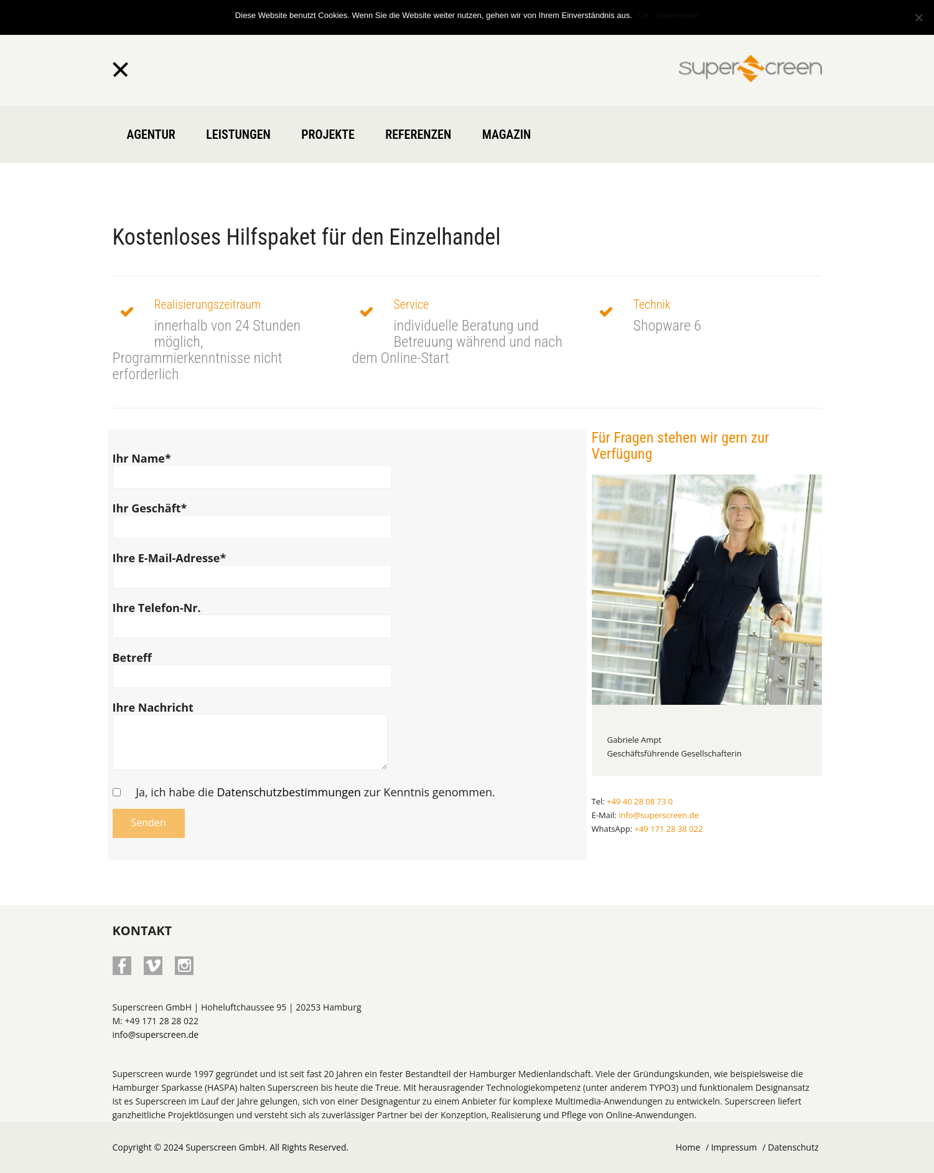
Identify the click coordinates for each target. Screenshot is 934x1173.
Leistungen (238, 134)
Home (688, 1147)
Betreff (252, 667)
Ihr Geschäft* (252, 517)
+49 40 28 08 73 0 (640, 801)
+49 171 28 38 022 (668, 828)
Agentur (151, 134)
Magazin (506, 134)
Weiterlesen (677, 15)
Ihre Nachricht (250, 739)
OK (644, 15)
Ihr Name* (252, 467)
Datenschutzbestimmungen (289, 791)
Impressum (734, 1147)
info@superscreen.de (659, 815)
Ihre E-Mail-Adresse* (252, 567)
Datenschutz (793, 1147)
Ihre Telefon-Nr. (252, 617)
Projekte (328, 134)
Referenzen (418, 134)
